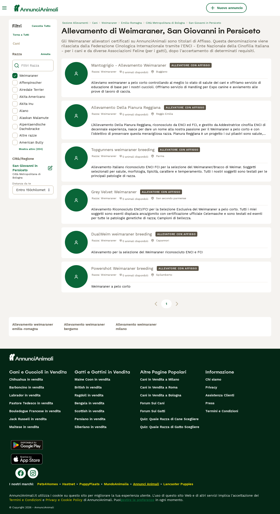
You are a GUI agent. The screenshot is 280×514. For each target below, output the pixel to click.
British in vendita (88, 387)
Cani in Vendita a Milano (159, 379)
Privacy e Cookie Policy (63, 500)
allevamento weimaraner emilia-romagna (32, 327)
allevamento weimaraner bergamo (84, 327)
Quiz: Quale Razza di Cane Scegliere (169, 419)
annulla (45, 54)
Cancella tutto (41, 25)
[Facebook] (20, 473)
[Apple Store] (26, 459)
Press (209, 403)
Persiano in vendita (90, 419)
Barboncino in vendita (26, 387)
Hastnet (68, 484)
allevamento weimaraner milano (136, 327)
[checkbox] (15, 75)
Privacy (211, 387)
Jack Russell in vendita (28, 419)
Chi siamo (213, 379)
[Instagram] (33, 473)
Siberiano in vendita (91, 427)
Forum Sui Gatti (152, 411)
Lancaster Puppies (178, 484)
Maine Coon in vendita (92, 379)
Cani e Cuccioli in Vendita (38, 372)
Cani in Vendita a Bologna (160, 395)
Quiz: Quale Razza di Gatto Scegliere (169, 427)
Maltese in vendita (24, 427)
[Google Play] (27, 445)
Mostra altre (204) (31, 149)
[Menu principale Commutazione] (4, 8)
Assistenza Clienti (219, 395)
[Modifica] (50, 168)
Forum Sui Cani (152, 403)
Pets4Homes (47, 484)
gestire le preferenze (137, 500)
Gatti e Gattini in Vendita (102, 372)
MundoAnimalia (116, 484)
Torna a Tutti (21, 34)
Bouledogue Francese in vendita (35, 411)
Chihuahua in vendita (26, 379)
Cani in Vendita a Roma (159, 387)
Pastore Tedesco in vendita (31, 403)
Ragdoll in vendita (89, 395)
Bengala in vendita (89, 403)
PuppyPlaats (89, 484)
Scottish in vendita (89, 411)
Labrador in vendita (25, 395)
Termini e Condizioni (221, 411)
